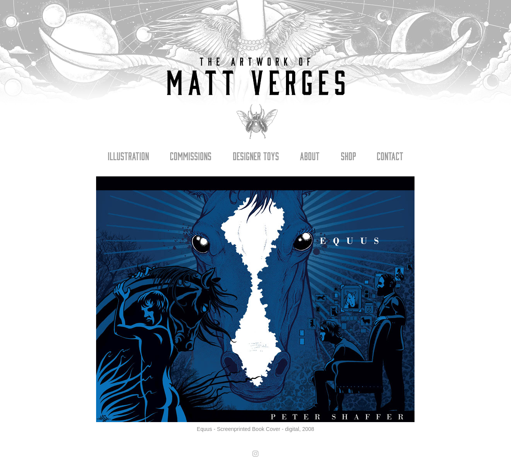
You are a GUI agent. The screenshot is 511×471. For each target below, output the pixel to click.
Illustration (128, 155)
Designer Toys (256, 155)
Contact (390, 155)
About (310, 155)
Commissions (191, 155)
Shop (348, 155)
